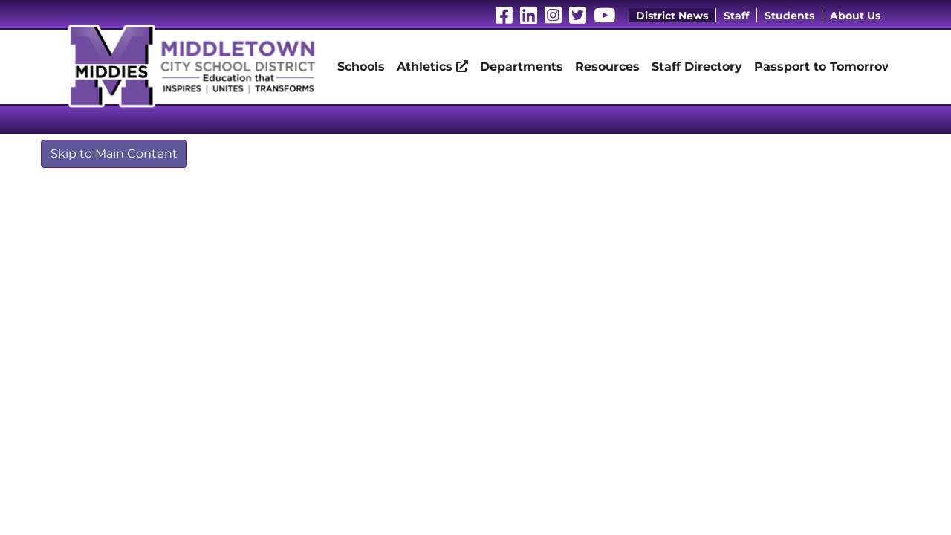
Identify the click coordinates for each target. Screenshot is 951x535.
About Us (855, 15)
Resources (607, 66)
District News (672, 15)
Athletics (432, 66)
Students (789, 15)
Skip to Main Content (114, 153)
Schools (361, 66)
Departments (521, 66)
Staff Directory (697, 66)
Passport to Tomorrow (823, 66)
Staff (736, 15)
